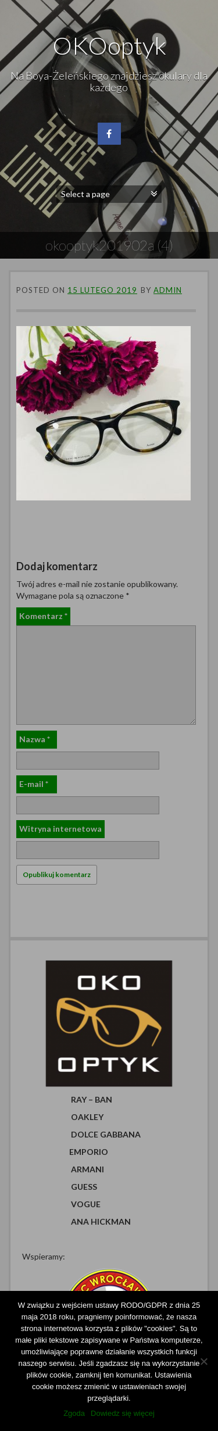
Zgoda (74, 1413)
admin (167, 290)
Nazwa (34, 739)
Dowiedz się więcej (123, 1413)
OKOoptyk (109, 45)
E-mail (33, 784)
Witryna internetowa (60, 828)
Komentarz (43, 616)
